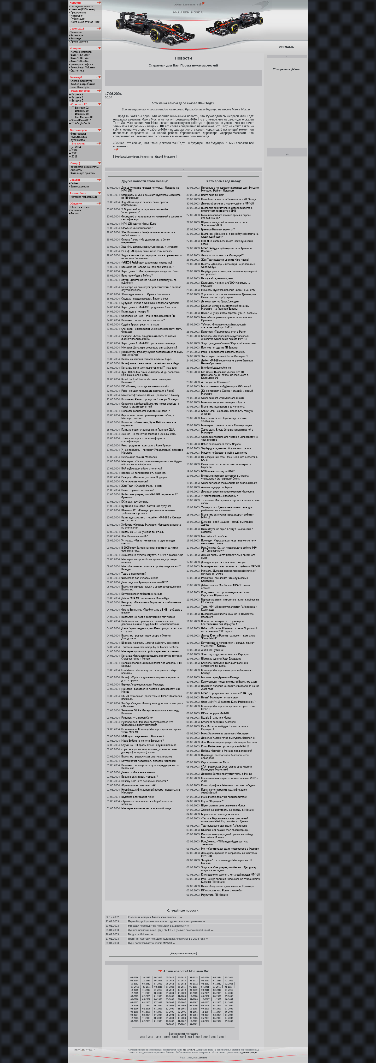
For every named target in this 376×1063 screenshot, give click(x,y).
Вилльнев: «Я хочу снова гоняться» (142, 531)
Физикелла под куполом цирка (139, 578)
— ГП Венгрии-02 (78, 107)
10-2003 (158, 1018)
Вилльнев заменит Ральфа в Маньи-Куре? (146, 359)
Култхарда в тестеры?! (135, 311)
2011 (150, 1037)
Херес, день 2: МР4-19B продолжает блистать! (148, 307)
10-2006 (158, 1005)
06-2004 (170, 1015)
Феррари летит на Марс (215, 762)
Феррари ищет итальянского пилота (223, 397)
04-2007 (194, 1002)
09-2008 (205, 996)
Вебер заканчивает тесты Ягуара (221, 444)
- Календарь (76, 35)
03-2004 (205, 1015)
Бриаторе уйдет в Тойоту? (137, 275)
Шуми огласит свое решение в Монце (223, 805)
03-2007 (205, 1002)
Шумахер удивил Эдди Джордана (221, 658)
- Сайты (73, 183)
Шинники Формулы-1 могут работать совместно (150, 642)
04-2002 (194, 1024)
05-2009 (217, 993)
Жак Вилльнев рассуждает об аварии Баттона (229, 742)
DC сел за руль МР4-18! (215, 713)
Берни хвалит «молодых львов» (220, 814)
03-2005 (170, 1011)
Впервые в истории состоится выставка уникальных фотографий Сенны (225, 477)
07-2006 (193, 1005)
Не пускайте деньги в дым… (218, 278)
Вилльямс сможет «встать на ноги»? (143, 320)
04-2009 (229, 993)
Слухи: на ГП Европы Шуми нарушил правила (148, 745)
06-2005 (134, 1011)
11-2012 (135, 983)
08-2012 (146, 983)
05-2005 (146, 1011)
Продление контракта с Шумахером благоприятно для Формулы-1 (222, 622)
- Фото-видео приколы (82, 173)
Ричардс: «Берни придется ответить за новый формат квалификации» (148, 337)
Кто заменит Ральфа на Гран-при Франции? (147, 266)
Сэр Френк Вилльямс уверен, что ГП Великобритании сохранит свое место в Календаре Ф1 (224, 375)
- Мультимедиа (78, 136)
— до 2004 (75, 147)
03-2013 (194, 980)
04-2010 (193, 990)
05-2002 (182, 1024)
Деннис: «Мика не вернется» (138, 772)
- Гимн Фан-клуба (79, 87)
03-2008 (170, 999)
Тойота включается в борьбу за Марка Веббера (150, 647)
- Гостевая (75, 210)
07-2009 (193, 993)
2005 (197, 1037)
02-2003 (146, 1021)
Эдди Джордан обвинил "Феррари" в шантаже (228, 343)
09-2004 (134, 1015)
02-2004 (217, 1015)
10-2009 (158, 993)
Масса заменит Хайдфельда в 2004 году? (226, 386)
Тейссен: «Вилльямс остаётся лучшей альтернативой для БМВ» (223, 326)
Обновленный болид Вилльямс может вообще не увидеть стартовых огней (150, 405)
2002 (221, 1037)
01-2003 (158, 1021)
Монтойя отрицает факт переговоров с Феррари (230, 848)
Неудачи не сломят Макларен (139, 457)
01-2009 (158, 996)
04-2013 (182, 980)
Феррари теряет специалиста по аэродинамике (229, 482)
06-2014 (217, 977)
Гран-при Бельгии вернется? (218, 229)
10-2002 (193, 1021)
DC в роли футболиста (134, 501)
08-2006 (182, 1005)
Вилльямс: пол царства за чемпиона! (223, 406)
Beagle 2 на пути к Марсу (216, 717)
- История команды (80, 51)
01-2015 (194, 977)
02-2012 (205, 983)
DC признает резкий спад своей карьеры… (226, 830)
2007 (182, 1037)
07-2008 (229, 996)
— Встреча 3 (76, 97)
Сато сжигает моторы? (134, 481)
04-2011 (205, 986)
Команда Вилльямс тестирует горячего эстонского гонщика (224, 664)
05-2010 (182, 990)
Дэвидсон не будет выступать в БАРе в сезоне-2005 (152, 554)
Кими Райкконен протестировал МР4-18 (225, 746)
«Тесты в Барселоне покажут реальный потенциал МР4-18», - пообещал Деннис (224, 820)
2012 (142, 1037)
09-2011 (147, 986)
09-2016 (134, 977)
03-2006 (134, 1008)
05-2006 (217, 1005)
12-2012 (229, 980)
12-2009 (134, 993)
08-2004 (146, 1015)
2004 (205, 1037)
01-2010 (229, 990)
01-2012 (217, 983)
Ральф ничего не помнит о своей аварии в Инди (150, 363)
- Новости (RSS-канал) (82, 9)
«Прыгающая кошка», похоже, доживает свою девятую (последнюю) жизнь (149, 751)
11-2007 (217, 999)
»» (180, 917)
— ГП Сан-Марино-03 (81, 117)
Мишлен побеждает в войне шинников (224, 452)
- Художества (77, 139)
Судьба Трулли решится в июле (140, 324)
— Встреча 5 (76, 100)
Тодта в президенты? (134, 573)
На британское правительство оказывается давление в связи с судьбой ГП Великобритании (150, 622)
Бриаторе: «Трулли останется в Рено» (223, 331)
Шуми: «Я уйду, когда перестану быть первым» (229, 313)
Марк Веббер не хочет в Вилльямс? (142, 740)
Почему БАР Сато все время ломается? (144, 781)
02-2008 (182, 999)
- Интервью (75, 15)
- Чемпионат (76, 32)
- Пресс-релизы (78, 12)
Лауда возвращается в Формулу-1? (222, 255)
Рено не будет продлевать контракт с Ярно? (147, 390)
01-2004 (229, 1015)
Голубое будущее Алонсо (216, 367)
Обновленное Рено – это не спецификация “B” (148, 315)
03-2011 (217, 986)
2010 (158, 1037)
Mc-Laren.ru (200, 1057)
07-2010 (158, 990)
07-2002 (229, 1021)
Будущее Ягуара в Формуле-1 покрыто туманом (150, 302)
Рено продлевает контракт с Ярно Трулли (146, 445)
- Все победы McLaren (82, 67)
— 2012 (73, 156)
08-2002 (217, 1021)
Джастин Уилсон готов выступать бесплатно (228, 737)
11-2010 (146, 990)
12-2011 (229, 983)
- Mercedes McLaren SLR (83, 196)
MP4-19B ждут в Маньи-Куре (138, 223)
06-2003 (205, 1018)
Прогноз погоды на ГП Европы (219, 347)
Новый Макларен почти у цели (219, 697)
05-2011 (193, 986)
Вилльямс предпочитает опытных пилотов (146, 756)
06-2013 (158, 980)
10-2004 (229, 1011)
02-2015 (182, 977)
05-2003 (217, 1018)
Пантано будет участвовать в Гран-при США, (148, 429)
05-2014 (229, 977)
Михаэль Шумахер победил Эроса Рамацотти (228, 289)
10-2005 (193, 1008)
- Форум (73, 213)
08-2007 (146, 1002)
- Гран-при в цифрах (81, 64)
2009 (166, 1037)
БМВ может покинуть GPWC (218, 471)
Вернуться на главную (183, 953)
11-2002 (182, 1021)
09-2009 (170, 993)
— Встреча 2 (76, 94)
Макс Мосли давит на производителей (224, 796)
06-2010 (170, 990)
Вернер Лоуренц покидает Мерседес (142, 684)
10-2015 (146, 977)
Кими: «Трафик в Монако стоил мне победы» (228, 785)
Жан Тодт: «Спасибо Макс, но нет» (141, 485)
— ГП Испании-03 (79, 114)
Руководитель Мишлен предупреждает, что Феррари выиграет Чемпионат (147, 723)
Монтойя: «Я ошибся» (214, 536)
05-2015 (170, 977)
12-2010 (134, 990)
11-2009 (146, 993)
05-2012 (182, 983)
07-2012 (158, 983)
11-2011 (135, 986)
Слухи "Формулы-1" (212, 801)
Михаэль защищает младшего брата (223, 402)
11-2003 (146, 1018)
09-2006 (170, 1005)
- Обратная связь (79, 207)
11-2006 (146, 1005)
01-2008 (194, 999)
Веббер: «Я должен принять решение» (143, 472)
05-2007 (182, 1002)
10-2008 (193, 996)
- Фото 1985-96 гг (79, 61)
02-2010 (217, 990)
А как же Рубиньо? (212, 650)
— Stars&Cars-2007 (80, 120)
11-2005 (182, 1008)
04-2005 (158, 1011)
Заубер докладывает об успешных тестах (226, 448)
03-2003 (134, 1021)
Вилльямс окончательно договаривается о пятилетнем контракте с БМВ (227, 209)
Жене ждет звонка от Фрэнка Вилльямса (145, 294)
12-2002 (170, 1021)
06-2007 (170, 1002)
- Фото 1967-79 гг (79, 55)
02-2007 (217, 1002)
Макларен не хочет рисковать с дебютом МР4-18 (230, 566)
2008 (174, 1037)
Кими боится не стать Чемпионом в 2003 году (228, 199)
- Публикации (77, 18)
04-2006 (229, 1005)
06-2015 (158, 977)
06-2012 (170, 983)
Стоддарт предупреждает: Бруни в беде (144, 298)
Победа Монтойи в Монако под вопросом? (226, 750)
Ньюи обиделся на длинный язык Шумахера (227, 886)
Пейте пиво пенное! (212, 194)
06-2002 (170, 1024)
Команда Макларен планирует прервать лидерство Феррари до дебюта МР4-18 (225, 337)
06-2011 (182, 986)
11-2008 (182, 996)
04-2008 (158, 999)
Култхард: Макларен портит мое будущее (146, 505)
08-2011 (158, 986)
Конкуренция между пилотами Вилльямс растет (229, 681)
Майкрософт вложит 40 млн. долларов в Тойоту (150, 395)
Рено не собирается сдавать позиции (223, 351)
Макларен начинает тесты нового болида (146, 808)
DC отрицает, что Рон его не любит (222, 890)
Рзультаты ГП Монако (214, 894)
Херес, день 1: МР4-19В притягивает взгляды (148, 343)
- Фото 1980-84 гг (79, 58)
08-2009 (182, 993)
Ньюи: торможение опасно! (137, 490)
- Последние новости (81, 6)
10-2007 (229, 999)
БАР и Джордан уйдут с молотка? (141, 468)
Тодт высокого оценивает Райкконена (224, 825)
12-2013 (146, 980)
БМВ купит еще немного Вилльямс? (142, 736)
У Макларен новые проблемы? (219, 495)
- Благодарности (79, 186)
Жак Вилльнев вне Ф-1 (134, 536)
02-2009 (146, 996)
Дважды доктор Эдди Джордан (220, 301)
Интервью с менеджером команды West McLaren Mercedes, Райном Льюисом (230, 189)
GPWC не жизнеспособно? (137, 228)
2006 (190, 1037)
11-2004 (217, 1011)
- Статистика (76, 70)
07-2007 (158, 1002)
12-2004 (205, 1011)
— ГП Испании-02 (79, 110)
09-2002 (205, 1021)
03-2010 (205, 990)
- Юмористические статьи (84, 166)
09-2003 (170, 1018)
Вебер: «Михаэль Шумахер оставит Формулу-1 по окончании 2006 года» (229, 630)
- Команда (75, 38)
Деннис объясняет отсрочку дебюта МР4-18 (227, 203)
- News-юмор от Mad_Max (84, 21)
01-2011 (228, 986)
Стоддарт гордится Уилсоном (218, 722)
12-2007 (205, 999)
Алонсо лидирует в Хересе (216, 487)
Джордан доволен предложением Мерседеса (227, 491)
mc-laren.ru (189, 1049)
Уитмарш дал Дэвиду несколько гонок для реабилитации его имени (227, 509)
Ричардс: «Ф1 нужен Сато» (137, 717)
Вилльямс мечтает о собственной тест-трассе (148, 616)
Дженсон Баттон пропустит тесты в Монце (226, 773)
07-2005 (229, 1008)
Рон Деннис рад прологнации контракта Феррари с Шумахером (225, 594)
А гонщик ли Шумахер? (215, 382)
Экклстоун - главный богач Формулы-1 (224, 356)
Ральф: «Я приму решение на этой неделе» (146, 251)
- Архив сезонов (78, 41)
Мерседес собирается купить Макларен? (145, 410)
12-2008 (170, 996)
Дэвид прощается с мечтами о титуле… (224, 562)
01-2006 (158, 1008)
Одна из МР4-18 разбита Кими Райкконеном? (228, 701)
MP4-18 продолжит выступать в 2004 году (226, 693)
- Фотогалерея (77, 133)
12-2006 (134, 1005)
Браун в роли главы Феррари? (139, 776)
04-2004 (194, 1015)
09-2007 (134, 1002)
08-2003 (182, 1018)
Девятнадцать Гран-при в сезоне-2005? (144, 582)
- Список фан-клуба (81, 80)
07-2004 (158, 1015)
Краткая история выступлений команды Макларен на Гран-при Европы (225, 307)
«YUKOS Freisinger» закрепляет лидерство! (146, 262)
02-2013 (205, 980)
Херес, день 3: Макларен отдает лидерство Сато (149, 271)
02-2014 (134, 980)
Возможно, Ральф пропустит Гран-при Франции (149, 399)
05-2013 (170, 980)
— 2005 (73, 153)
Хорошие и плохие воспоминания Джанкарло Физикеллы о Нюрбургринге (228, 296)
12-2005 (170, 1008)
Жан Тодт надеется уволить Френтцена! (225, 259)
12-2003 (134, 1018)
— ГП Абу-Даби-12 (79, 123)
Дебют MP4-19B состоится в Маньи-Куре (145, 598)
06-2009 (205, 993)
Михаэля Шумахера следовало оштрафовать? (149, 347)
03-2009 (134, 996)
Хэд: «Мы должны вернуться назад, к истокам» (149, 246)
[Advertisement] (183, 77)
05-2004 (182, 1015)
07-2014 (205, 977)
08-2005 (217, 1008)
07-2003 (193, 1018)
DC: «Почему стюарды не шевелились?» (145, 386)
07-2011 (170, 986)
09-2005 (205, 1008)
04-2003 (229, 1018)
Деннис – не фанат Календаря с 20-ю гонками (148, 433)
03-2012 (194, 983)
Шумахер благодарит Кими (137, 796)
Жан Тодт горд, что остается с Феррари (224, 654)
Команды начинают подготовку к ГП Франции (148, 367)
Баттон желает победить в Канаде (141, 593)
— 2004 (73, 150)
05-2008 (146, 999)
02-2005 (182, 1011)
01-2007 (229, 1002)
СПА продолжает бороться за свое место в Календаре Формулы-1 (226, 768)
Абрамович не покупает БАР (138, 785)
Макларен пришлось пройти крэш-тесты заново (150, 651)
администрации (248, 1052)
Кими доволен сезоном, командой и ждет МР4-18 (230, 874)
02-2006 (146, 1008)
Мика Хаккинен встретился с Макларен (224, 733)
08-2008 (217, 996)
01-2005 (194, 1011)
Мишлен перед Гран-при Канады (220, 677)
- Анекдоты (75, 169)
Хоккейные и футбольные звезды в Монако (227, 809)
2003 (213, 1037)
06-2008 (134, 999)
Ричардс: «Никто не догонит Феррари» (144, 477)
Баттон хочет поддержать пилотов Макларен (148, 760)
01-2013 (217, 980)
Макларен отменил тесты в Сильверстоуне (226, 425)
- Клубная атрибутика (82, 84)
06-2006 (205, 1005)
